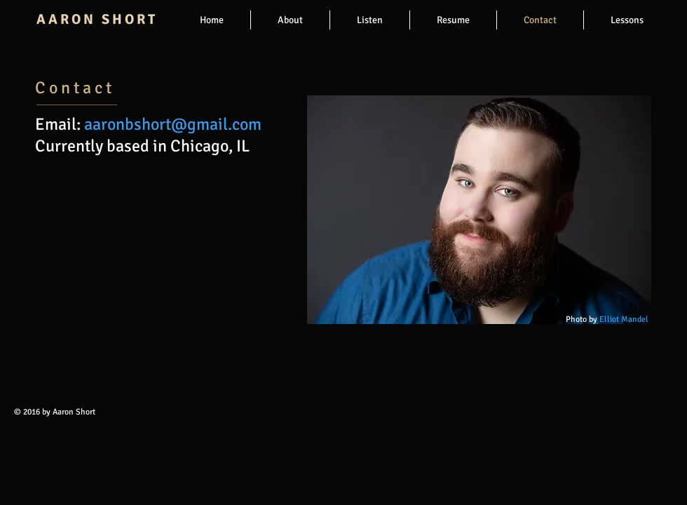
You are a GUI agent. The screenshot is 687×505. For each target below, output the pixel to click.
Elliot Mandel (622, 319)
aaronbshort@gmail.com (172, 124)
